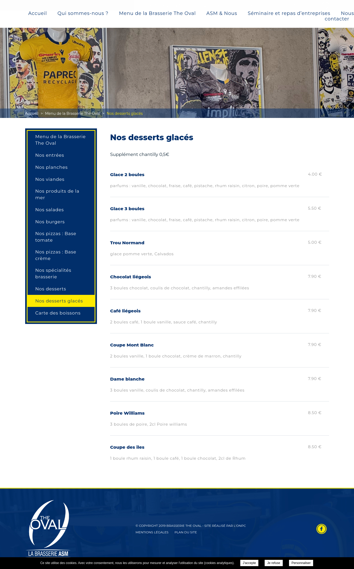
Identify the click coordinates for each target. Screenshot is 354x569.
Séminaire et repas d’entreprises (289, 14)
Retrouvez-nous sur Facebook (321, 529)
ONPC (241, 526)
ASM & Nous (221, 14)
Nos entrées (49, 155)
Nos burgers (50, 221)
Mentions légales (151, 532)
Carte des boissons (58, 313)
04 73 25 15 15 (299, 5)
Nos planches (51, 167)
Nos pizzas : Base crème (56, 255)
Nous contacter (339, 16)
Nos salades (49, 209)
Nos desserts (50, 288)
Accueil (37, 14)
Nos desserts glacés (59, 301)
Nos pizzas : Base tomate (56, 237)
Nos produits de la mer (57, 194)
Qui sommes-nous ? (82, 14)
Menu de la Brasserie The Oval (157, 14)
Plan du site (186, 532)
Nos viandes (49, 179)
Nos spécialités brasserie (53, 273)
